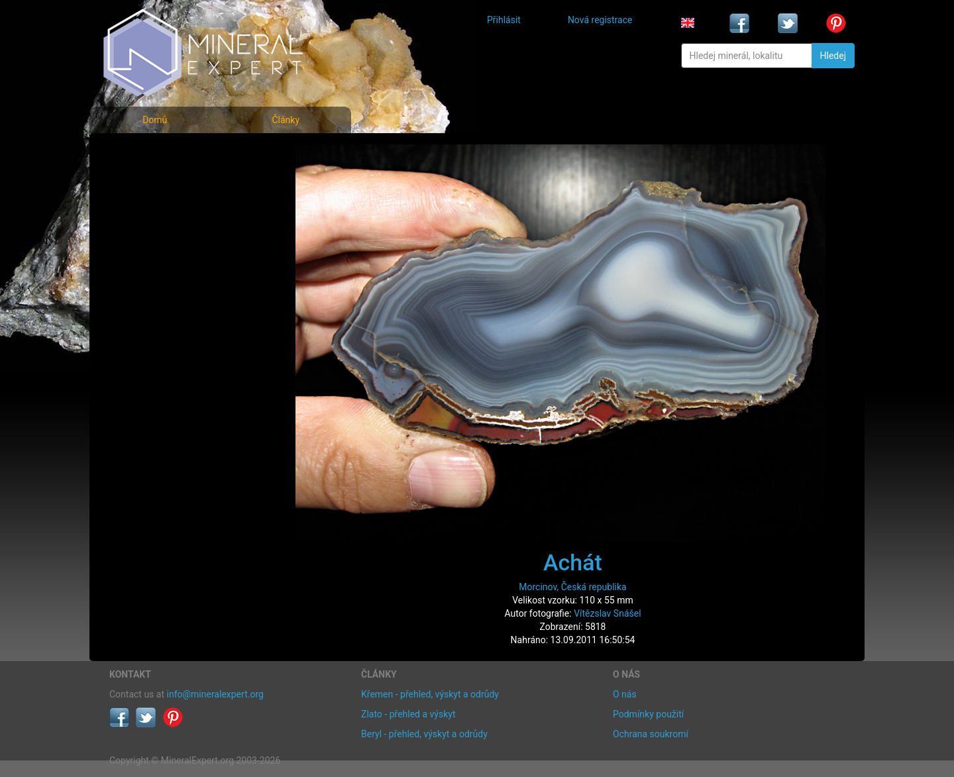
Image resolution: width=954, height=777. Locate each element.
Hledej (833, 55)
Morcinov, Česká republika (572, 587)
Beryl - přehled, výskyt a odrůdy (424, 734)
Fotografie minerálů (162, 153)
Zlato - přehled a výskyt (408, 714)
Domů (154, 120)
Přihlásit (504, 20)
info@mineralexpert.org (215, 694)
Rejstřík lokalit (148, 240)
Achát (572, 562)
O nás (625, 694)
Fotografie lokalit (155, 211)
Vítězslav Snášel (607, 613)
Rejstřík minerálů (155, 182)
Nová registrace (600, 20)
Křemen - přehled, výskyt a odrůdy (430, 694)
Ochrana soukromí (650, 734)
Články (285, 120)
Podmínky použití (648, 714)
